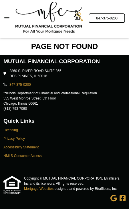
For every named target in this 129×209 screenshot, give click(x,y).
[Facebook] (123, 198)
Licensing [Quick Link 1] (10, 130)
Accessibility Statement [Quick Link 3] (21, 147)
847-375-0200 (107, 18)
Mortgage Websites (39, 189)
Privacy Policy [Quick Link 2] (14, 139)
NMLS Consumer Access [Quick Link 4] (22, 156)
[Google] (113, 198)
